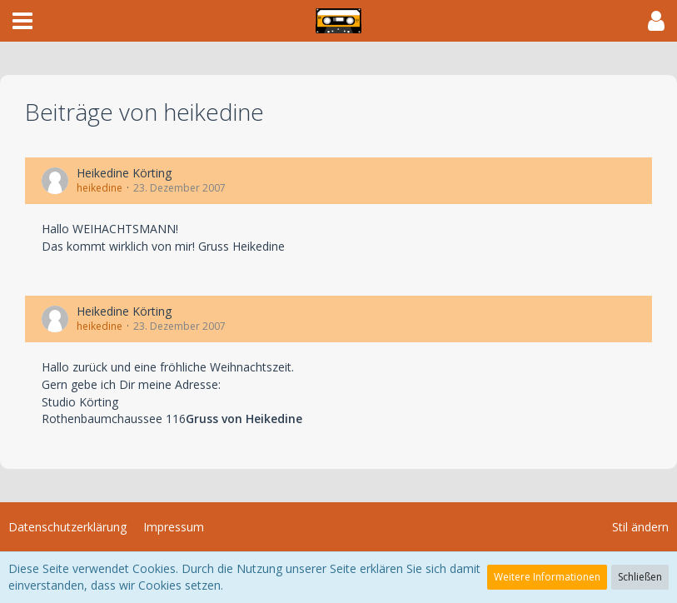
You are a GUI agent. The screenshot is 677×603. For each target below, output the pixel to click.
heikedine (99, 188)
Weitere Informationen (547, 577)
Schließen (640, 577)
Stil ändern (640, 527)
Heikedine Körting (124, 173)
